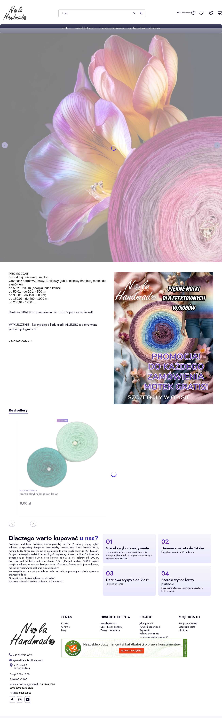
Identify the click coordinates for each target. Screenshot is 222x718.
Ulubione (183, 630)
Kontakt (64, 623)
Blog (63, 630)
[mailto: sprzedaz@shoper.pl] (26, 660)
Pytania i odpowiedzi (150, 627)
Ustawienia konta (187, 627)
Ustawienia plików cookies (153, 637)
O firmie (65, 627)
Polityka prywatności (150, 633)
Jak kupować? (146, 623)
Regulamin (145, 630)
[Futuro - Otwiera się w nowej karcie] (32, 631)
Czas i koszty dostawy (111, 627)
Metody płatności (108, 623)
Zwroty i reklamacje (110, 630)
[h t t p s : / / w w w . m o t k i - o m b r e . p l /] (20, 655)
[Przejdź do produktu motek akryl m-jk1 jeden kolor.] (62, 454)
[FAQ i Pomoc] (186, 13)
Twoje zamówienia (188, 623)
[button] (141, 13)
